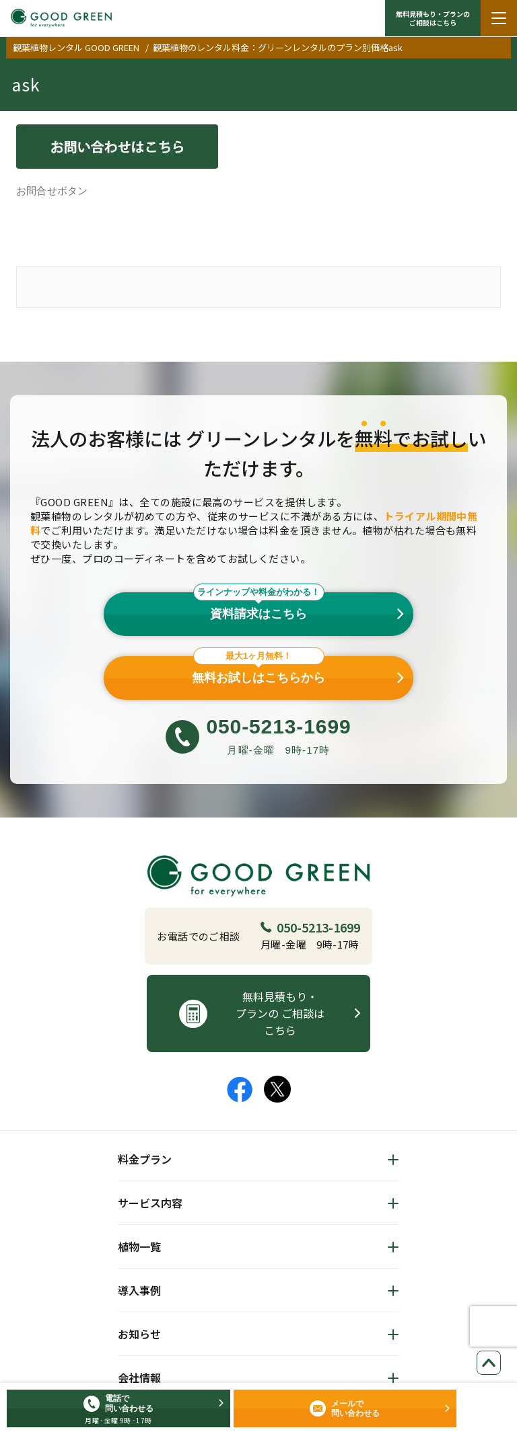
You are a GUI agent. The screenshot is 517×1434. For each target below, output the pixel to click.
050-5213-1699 (310, 927)
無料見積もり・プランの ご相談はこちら (433, 18)
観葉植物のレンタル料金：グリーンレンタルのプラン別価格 (270, 47)
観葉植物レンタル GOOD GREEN (76, 47)
